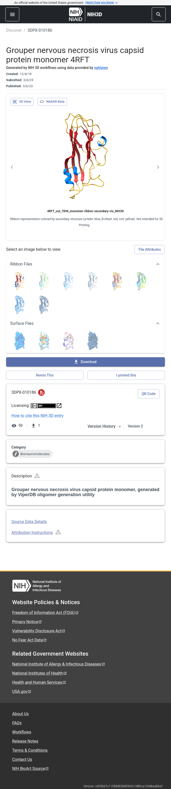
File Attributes (150, 249)
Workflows (21, 732)
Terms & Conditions (30, 750)
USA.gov (21, 691)
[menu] (12, 14)
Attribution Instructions (32, 532)
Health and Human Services (39, 682)
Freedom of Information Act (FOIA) (45, 612)
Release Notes (25, 741)
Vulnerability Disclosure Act (38, 631)
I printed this (126, 375)
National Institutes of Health (39, 673)
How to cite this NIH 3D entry (37, 415)
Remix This (45, 375)
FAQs (17, 723)
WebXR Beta (52, 101)
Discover (14, 30)
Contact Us (22, 759)
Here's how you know (102, 2)
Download (85, 361)
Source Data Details (29, 521)
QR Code (149, 394)
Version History (105, 426)
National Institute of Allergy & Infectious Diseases (58, 664)
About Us (20, 713)
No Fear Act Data (29, 640)
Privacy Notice (27, 621)
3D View (21, 101)
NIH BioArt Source (30, 768)
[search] (159, 14)
